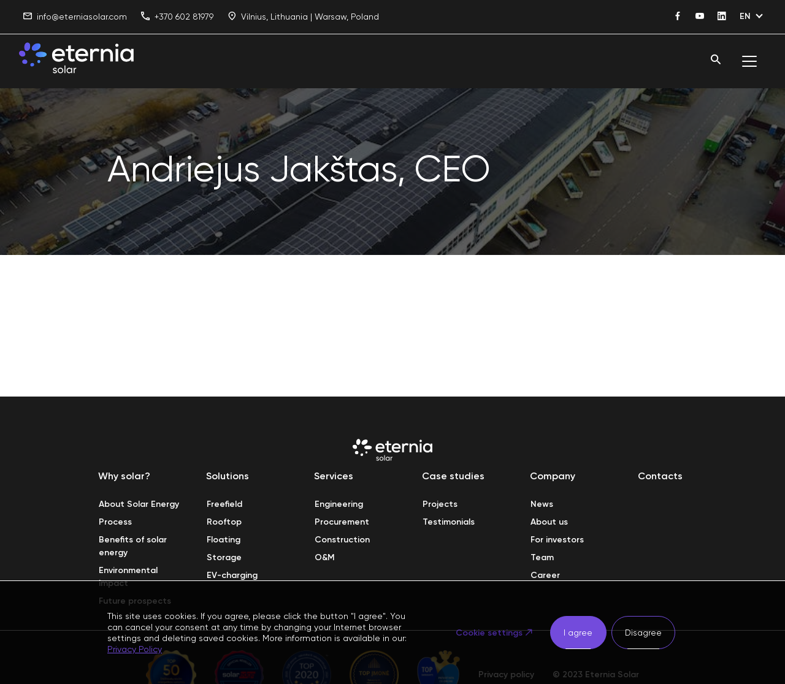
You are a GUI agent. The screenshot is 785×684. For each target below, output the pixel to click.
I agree (578, 632)
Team (542, 557)
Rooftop (224, 522)
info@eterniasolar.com (75, 17)
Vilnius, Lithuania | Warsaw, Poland (303, 17)
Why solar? (124, 476)
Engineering (339, 504)
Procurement (342, 522)
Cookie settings (489, 633)
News (541, 504)
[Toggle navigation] (749, 61)
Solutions (227, 476)
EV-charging (232, 575)
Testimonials (449, 522)
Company (552, 476)
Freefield (224, 504)
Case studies (453, 476)
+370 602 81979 (177, 17)
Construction (342, 539)
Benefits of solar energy (134, 546)
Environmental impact (129, 576)
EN (745, 16)
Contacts (660, 476)
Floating (223, 539)
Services (333, 476)
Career (545, 575)
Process (115, 522)
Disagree (643, 632)
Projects (440, 504)
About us (549, 522)
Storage (224, 557)
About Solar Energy (139, 504)
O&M (325, 557)
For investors (557, 539)
